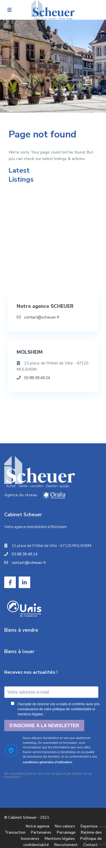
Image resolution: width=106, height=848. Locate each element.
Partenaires (41, 832)
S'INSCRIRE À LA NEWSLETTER (44, 725)
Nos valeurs (65, 826)
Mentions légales (60, 838)
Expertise (89, 826)
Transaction (15, 832)
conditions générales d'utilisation (47, 762)
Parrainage (66, 832)
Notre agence (37, 826)
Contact (90, 844)
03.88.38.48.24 (37, 377)
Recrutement (66, 844)
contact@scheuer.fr (42, 317)
